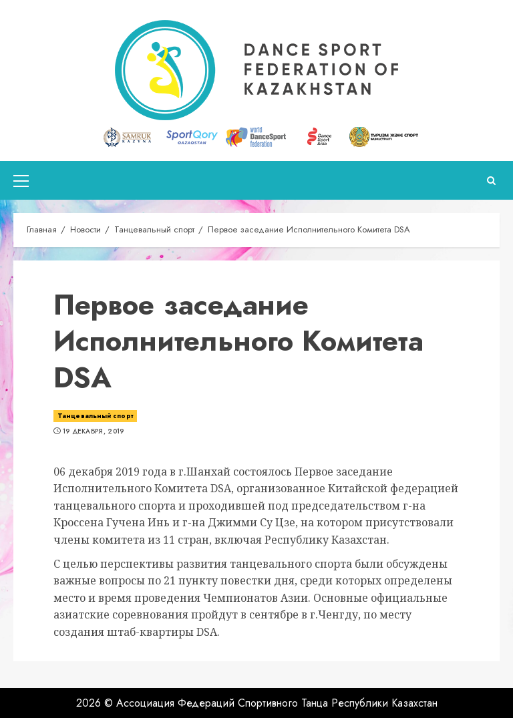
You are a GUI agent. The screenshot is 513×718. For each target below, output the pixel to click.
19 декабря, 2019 (93, 431)
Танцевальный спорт (95, 416)
